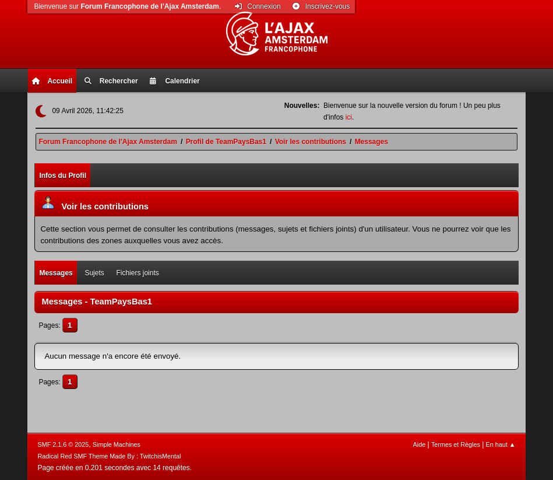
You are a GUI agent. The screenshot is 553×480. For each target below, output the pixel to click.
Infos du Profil (62, 175)
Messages (55, 273)
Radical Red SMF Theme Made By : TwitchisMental (109, 456)
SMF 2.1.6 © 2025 (63, 444)
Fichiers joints (137, 273)
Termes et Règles (455, 444)
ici (349, 117)
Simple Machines (116, 444)
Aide (419, 444)
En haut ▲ (501, 444)
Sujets (94, 273)
